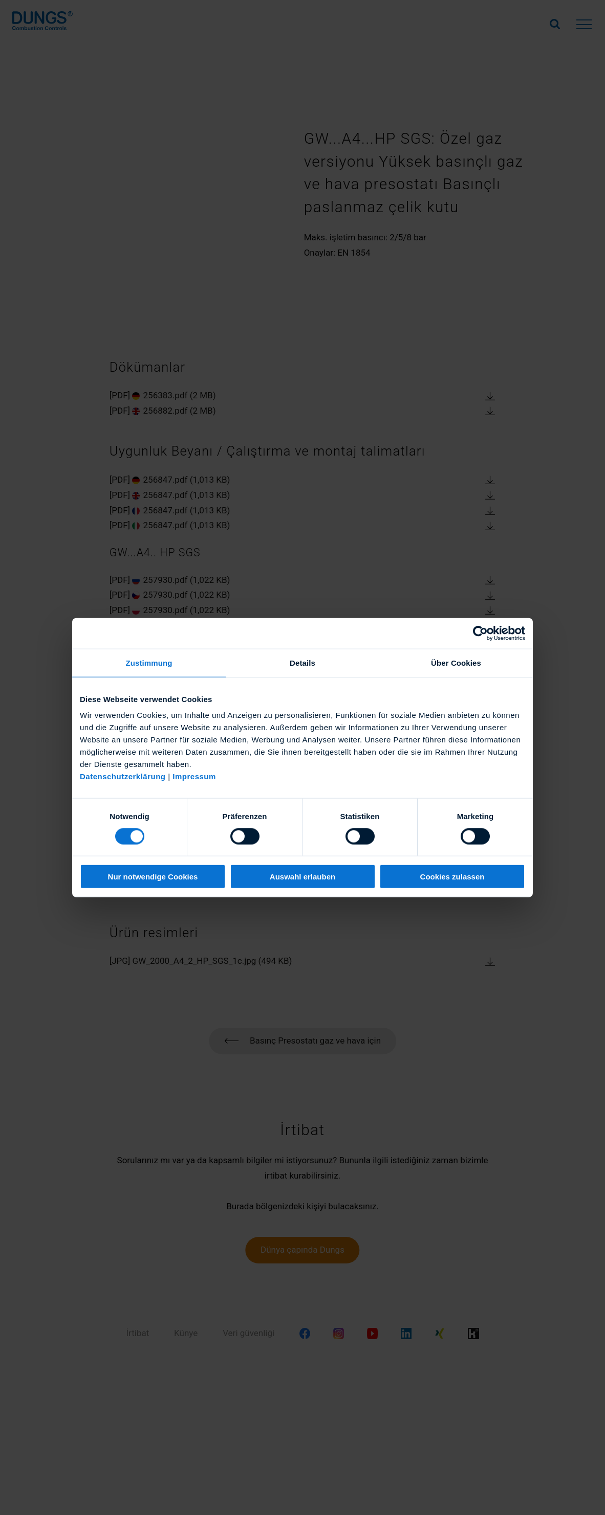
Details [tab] (302, 662)
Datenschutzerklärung (123, 776)
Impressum (194, 776)
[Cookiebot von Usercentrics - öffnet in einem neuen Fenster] (480, 633)
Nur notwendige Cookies (153, 876)
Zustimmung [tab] (149, 662)
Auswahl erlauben (302, 876)
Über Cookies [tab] (456, 662)
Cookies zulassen (452, 876)
